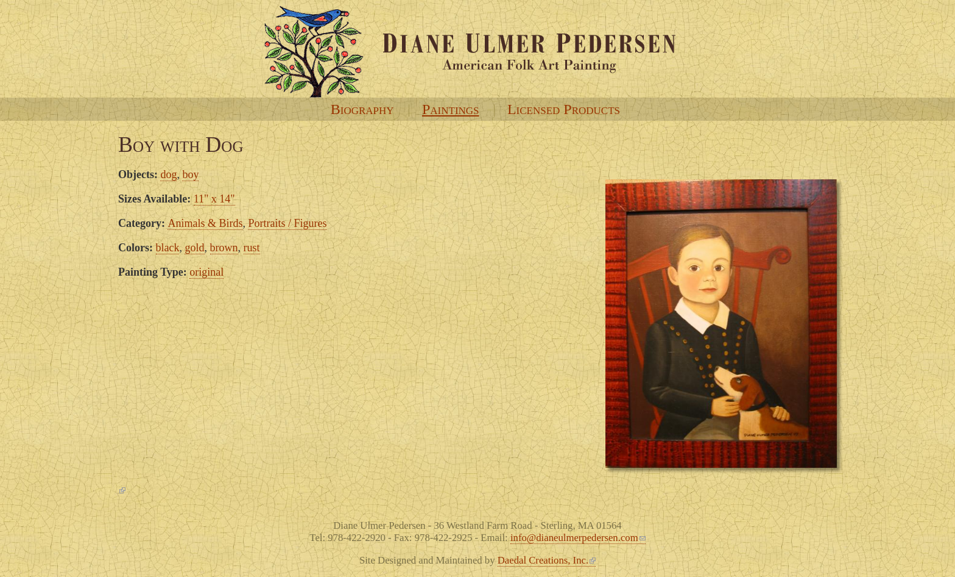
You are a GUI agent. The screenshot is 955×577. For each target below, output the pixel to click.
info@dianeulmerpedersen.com (578, 537)
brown (224, 248)
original (206, 272)
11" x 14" (214, 199)
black (168, 248)
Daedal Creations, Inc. (547, 560)
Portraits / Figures (287, 223)
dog (168, 174)
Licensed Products (563, 109)
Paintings (450, 109)
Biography (362, 109)
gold (194, 248)
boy (190, 174)
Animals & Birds (204, 223)
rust (252, 248)
